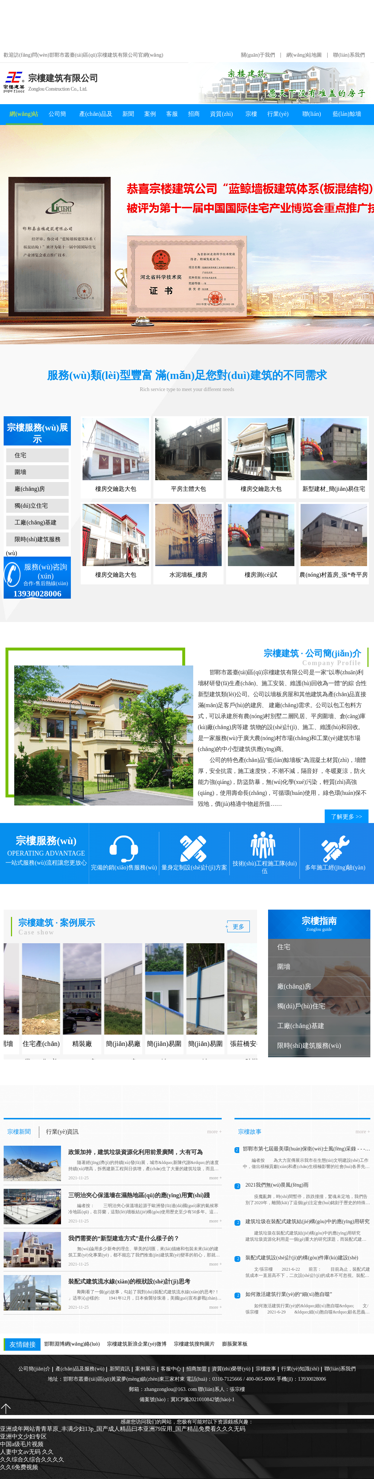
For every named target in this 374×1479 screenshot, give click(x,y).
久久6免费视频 (19, 1467)
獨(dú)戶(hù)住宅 (301, 1006)
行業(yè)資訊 (62, 1132)
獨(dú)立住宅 (30, 506)
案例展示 (150, 118)
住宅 (20, 455)
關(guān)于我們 (258, 55)
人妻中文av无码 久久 (27, 1452)
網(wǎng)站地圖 (304, 55)
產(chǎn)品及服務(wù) (95, 118)
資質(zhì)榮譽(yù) (221, 118)
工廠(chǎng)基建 (35, 522)
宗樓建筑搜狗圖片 (194, 1344)
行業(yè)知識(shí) (278, 118)
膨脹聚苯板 (235, 1344)
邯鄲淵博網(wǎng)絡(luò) (72, 1344)
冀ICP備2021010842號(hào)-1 (202, 1399)
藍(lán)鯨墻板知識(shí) (347, 118)
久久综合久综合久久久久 (32, 1459)
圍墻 (20, 472)
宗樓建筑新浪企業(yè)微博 (137, 1344)
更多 (238, 927)
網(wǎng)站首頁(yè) (23, 118)
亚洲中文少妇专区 (23, 1436)
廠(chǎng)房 (29, 489)
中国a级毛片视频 (21, 1444)
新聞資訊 (128, 118)
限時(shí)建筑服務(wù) (32, 546)
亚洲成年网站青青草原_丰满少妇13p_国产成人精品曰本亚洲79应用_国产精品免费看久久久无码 (181, 23)
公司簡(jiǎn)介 (58, 118)
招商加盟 (194, 118)
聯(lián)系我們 (349, 55)
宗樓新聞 (19, 1132)
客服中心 (172, 118)
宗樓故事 (251, 118)
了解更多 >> (346, 817)
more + (214, 1131)
